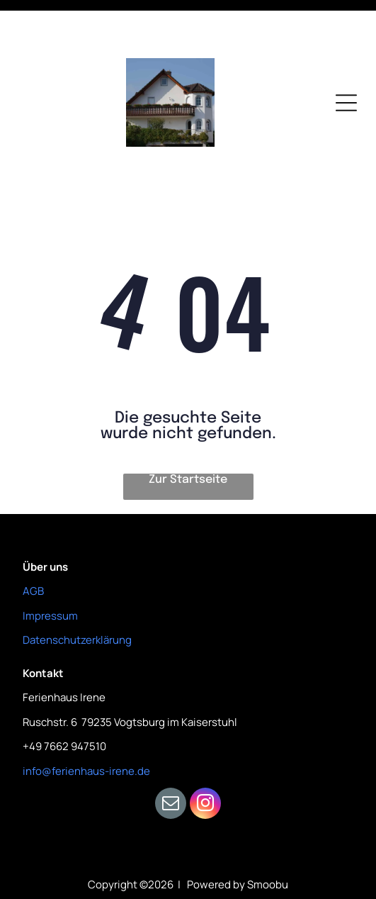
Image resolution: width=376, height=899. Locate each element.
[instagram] (205, 756)
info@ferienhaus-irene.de (86, 722)
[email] (170, 756)
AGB (33, 542)
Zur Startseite (188, 431)
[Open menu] (346, 54)
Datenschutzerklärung (77, 591)
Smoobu (267, 836)
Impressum (50, 567)
